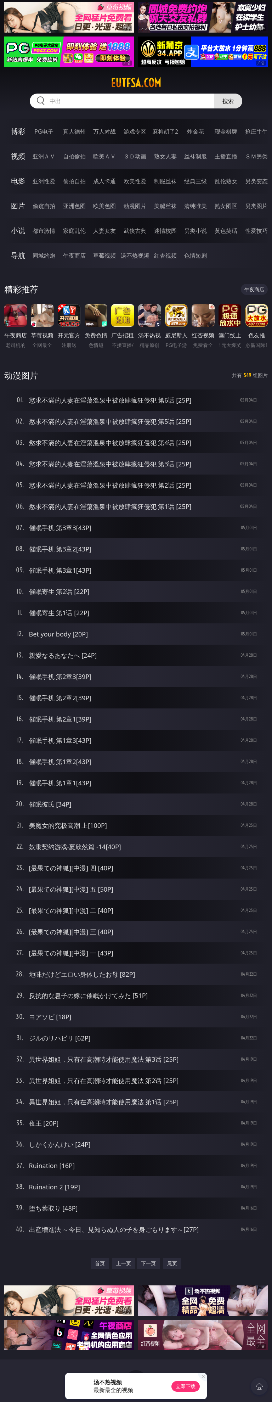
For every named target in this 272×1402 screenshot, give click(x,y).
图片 (18, 206)
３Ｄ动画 (135, 156)
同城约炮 (44, 255)
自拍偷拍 (74, 156)
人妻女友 (104, 231)
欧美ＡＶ (104, 156)
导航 (18, 255)
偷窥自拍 (44, 206)
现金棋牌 (226, 131)
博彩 (18, 131)
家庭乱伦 (74, 231)
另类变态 (256, 181)
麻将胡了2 (165, 131)
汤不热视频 (135, 255)
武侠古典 (135, 231)
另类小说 (195, 231)
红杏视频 (165, 255)
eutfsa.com (136, 83)
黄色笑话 (226, 231)
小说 (18, 230)
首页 (100, 1263)
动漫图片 (135, 206)
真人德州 (74, 131)
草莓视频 (104, 255)
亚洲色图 (74, 206)
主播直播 (226, 156)
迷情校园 (165, 231)
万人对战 (104, 131)
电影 (18, 181)
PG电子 (43, 131)
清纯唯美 (195, 206)
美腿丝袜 (165, 206)
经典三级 (195, 181)
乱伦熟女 (226, 181)
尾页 (172, 1263)
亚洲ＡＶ (44, 156)
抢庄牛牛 (256, 131)
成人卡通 (104, 181)
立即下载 (186, 1386)
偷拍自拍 (74, 181)
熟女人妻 (165, 156)
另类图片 (256, 206)
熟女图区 (226, 206)
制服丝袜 (165, 181)
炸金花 (195, 131)
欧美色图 (104, 206)
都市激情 (44, 231)
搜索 (228, 101)
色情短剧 (195, 255)
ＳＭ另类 (256, 156)
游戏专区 (135, 131)
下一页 (148, 1263)
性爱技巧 (256, 231)
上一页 (123, 1263)
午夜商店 (74, 255)
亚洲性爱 (44, 181)
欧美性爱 (135, 181)
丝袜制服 (195, 156)
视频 (18, 156)
